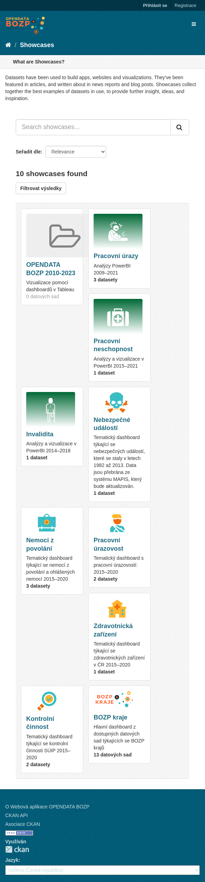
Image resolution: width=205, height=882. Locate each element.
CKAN (17, 849)
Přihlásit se (155, 5)
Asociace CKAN (22, 824)
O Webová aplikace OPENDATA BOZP (47, 806)
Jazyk (12, 860)
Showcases (37, 45)
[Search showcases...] (93, 127)
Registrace (185, 5)
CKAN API (16, 815)
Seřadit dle (28, 151)
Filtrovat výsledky (40, 188)
